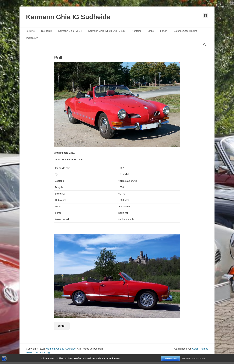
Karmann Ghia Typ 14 (70, 30)
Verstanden (170, 358)
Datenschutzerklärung (185, 30)
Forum (163, 30)
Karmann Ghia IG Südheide (68, 16)
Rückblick (46, 30)
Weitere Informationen (194, 358)
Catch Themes (200, 348)
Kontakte (136, 30)
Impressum (32, 37)
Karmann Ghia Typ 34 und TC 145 (106, 30)
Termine (30, 30)
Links (151, 30)
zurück (61, 325)
